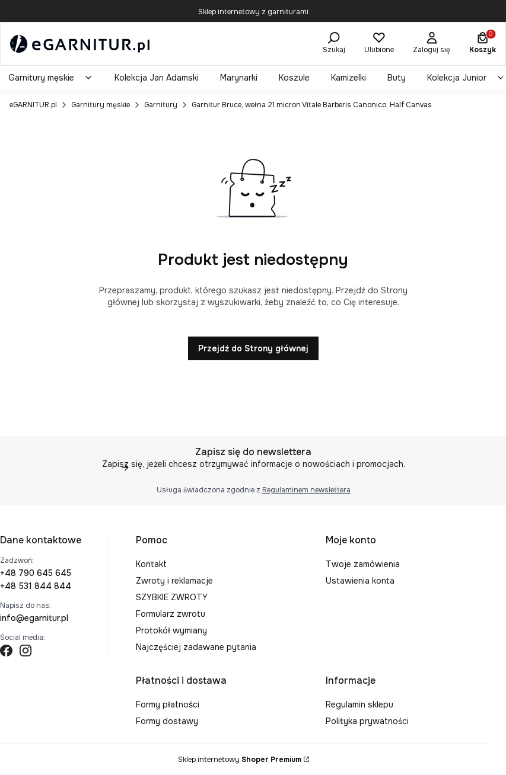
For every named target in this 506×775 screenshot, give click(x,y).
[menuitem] (50, 77)
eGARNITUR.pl (33, 105)
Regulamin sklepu (359, 704)
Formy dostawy (167, 721)
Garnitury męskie (100, 105)
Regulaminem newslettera (306, 490)
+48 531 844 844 (35, 586)
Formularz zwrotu (170, 614)
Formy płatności (167, 704)
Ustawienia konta (360, 580)
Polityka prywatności (367, 721)
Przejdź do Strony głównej (253, 348)
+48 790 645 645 (35, 573)
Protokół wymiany (171, 630)
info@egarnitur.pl (34, 618)
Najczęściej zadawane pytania (196, 647)
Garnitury (160, 105)
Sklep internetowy (239, 759)
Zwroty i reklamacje (174, 580)
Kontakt (151, 564)
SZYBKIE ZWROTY (172, 597)
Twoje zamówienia (363, 564)
